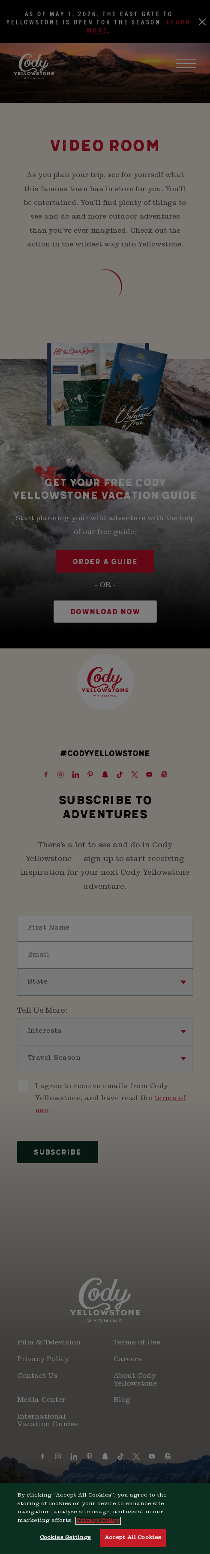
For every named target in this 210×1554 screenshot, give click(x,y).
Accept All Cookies (133, 1543)
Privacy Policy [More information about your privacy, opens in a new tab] (98, 1525)
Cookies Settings (65, 1543)
